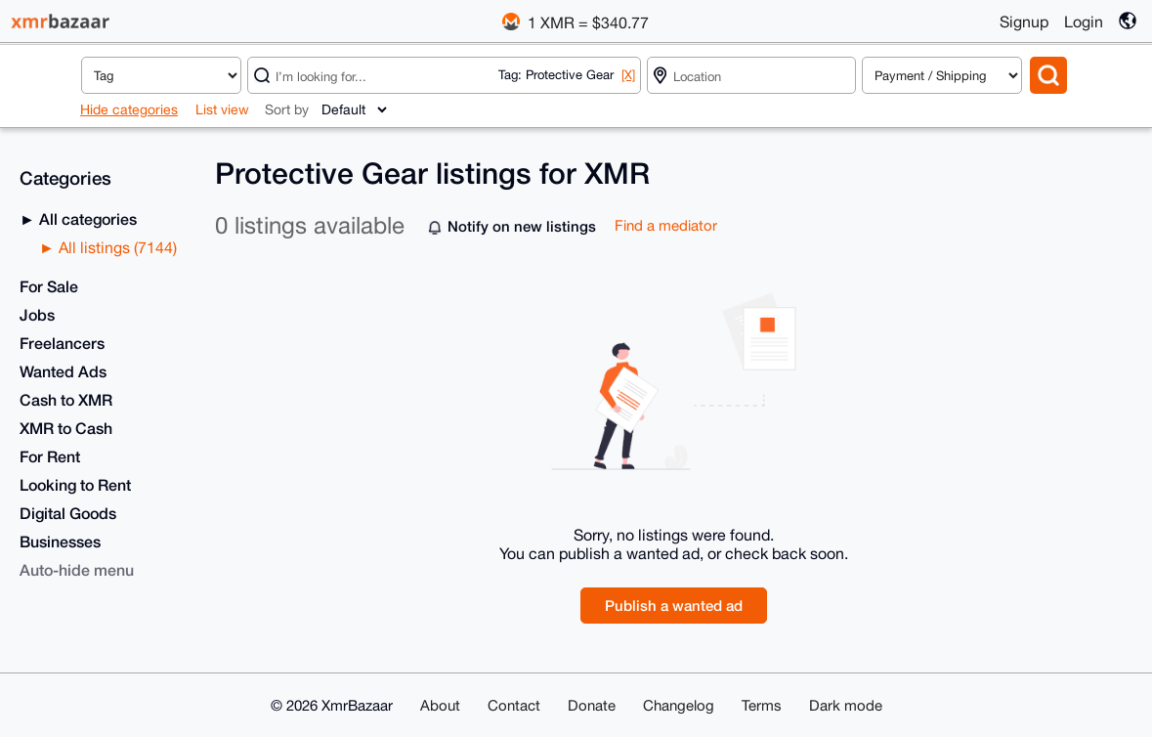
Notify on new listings (522, 226)
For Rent (50, 456)
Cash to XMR (66, 399)
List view (222, 109)
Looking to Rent (75, 484)
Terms (762, 705)
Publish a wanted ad (674, 605)
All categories (86, 218)
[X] (628, 74)
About (440, 705)
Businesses (60, 541)
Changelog (678, 705)
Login (1083, 21)
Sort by (287, 109)
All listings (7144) (116, 247)
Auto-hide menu (77, 569)
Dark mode (845, 705)
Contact (514, 705)
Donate (592, 705)
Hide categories (129, 109)
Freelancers (62, 342)
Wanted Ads (63, 371)
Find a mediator (666, 225)
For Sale (49, 286)
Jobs (37, 314)
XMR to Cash (66, 427)
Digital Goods (68, 512)
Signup (1024, 21)
